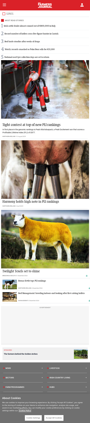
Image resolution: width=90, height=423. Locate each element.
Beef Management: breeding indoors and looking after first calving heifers (51, 293)
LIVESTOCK (53, 368)
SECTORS (8, 378)
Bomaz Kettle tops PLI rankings (32, 281)
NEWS (7, 368)
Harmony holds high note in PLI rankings (30, 201)
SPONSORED (8, 350)
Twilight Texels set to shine (21, 271)
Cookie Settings (33, 418)
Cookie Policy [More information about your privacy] (25, 410)
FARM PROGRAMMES (13, 387)
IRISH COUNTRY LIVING (58, 378)
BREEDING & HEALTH (9, 275)
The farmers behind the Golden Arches (21, 354)
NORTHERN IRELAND (9, 136)
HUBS (50, 387)
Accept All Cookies (54, 418)
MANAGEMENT (23, 300)
